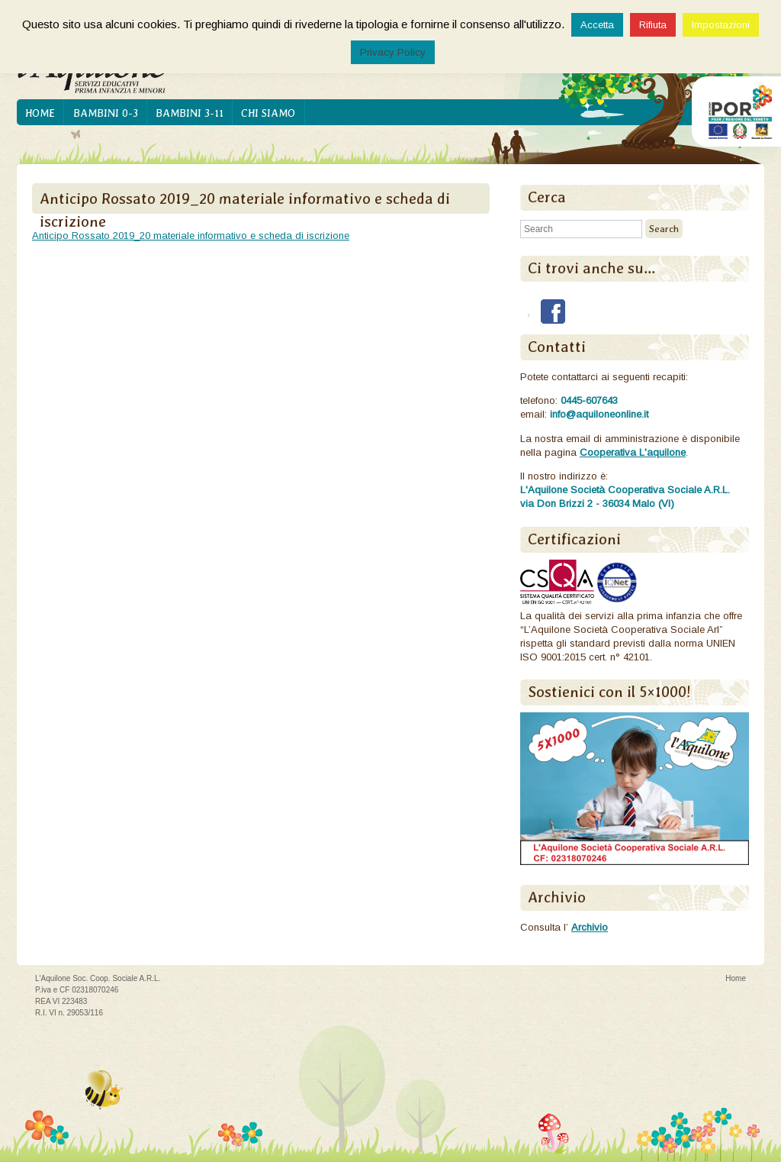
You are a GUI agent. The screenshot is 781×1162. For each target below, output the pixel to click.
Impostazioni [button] (721, 25)
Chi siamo (268, 113)
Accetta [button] (597, 25)
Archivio (589, 927)
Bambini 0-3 (105, 113)
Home (40, 113)
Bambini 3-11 (189, 113)
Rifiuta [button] (653, 25)
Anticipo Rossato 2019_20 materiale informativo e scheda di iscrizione (190, 235)
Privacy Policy (393, 52)
